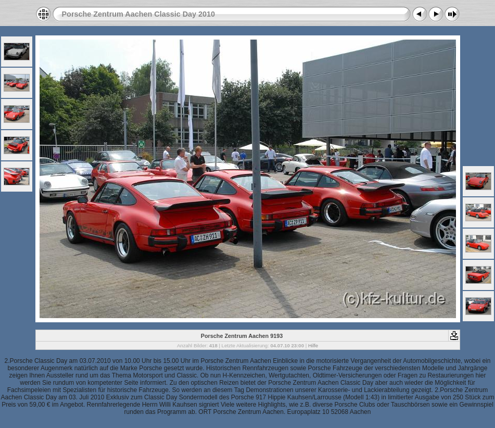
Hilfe (313, 345)
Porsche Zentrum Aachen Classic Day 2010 (138, 14)
